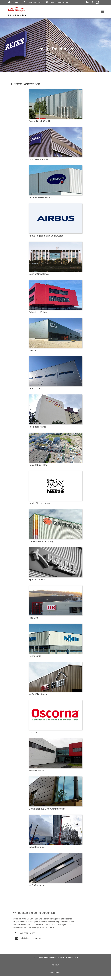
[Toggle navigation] (102, 11)
